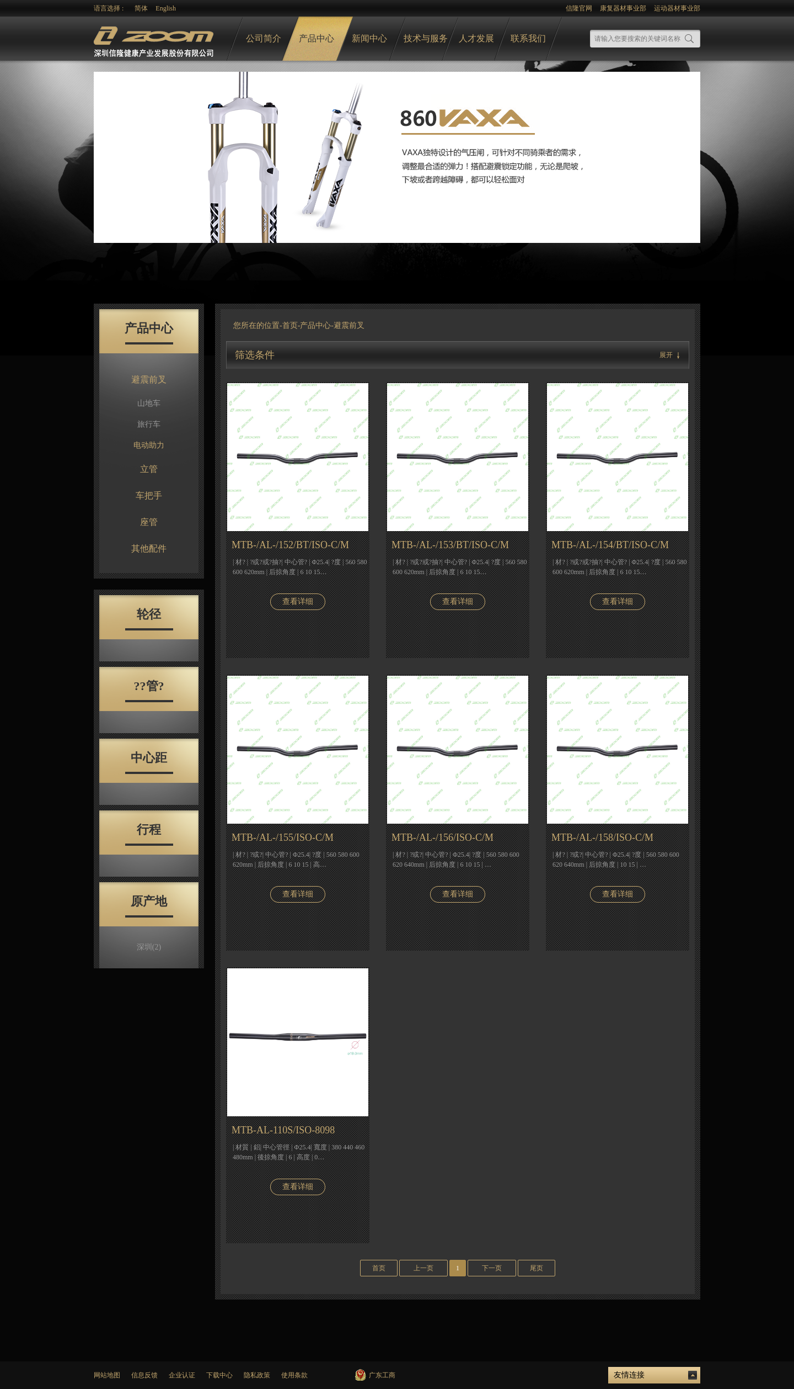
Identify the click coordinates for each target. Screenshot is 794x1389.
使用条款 (294, 1375)
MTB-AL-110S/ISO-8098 (283, 1130)
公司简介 (263, 38)
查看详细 (297, 601)
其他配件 (149, 548)
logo (155, 39)
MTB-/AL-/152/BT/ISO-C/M (290, 544)
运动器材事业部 (677, 8)
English (165, 8)
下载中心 (219, 1375)
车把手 (149, 495)
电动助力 (148, 445)
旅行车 (148, 424)
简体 (141, 8)
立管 (149, 469)
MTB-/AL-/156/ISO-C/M (442, 837)
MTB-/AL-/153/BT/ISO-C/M (450, 544)
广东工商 (382, 1375)
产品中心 (316, 38)
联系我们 (528, 38)
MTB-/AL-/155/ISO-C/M (283, 837)
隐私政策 (257, 1375)
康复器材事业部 (623, 8)
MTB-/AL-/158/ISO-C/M (602, 837)
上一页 (423, 1268)
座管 (149, 522)
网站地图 (107, 1375)
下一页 (492, 1268)
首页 (290, 325)
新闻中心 (369, 38)
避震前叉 (149, 379)
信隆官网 (579, 8)
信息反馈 (144, 1375)
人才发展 (476, 38)
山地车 (148, 403)
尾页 (536, 1268)
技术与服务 (426, 38)
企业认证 (182, 1375)
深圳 (149, 947)
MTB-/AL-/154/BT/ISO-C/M (610, 544)
